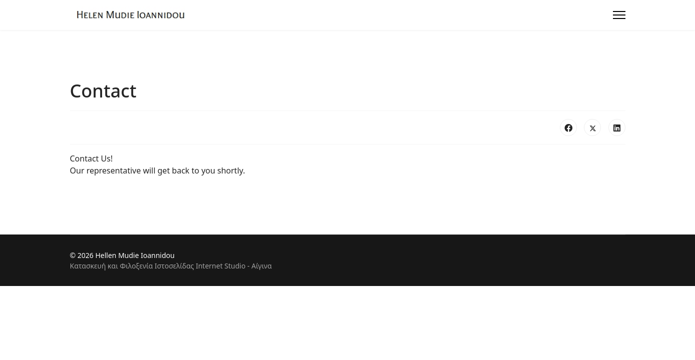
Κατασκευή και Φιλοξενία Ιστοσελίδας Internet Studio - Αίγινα (171, 265)
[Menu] (619, 15)
